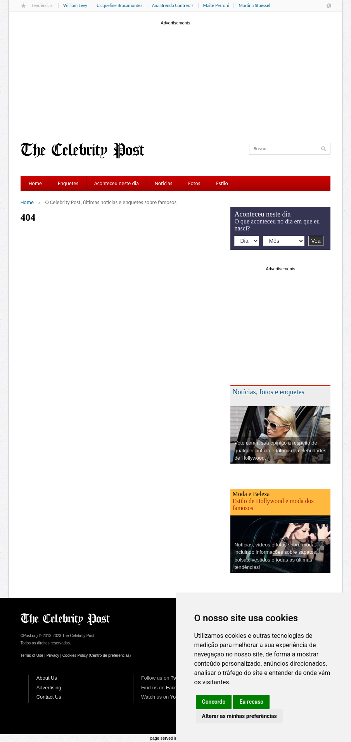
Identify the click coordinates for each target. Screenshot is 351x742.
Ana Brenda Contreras (173, 5)
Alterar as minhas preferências (239, 716)
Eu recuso (251, 702)
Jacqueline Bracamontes (119, 5)
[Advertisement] (175, 81)
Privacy (53, 655)
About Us (46, 678)
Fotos (194, 183)
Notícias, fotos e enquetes (268, 392)
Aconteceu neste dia (116, 183)
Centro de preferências (110, 655)
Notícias (164, 183)
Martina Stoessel (254, 5)
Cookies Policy (75, 655)
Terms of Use (32, 655)
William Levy (75, 5)
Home (35, 183)
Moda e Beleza (251, 494)
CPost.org (29, 636)
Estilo (222, 183)
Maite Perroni (216, 5)
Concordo (214, 702)
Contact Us (48, 697)
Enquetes (68, 183)
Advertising (48, 687)
